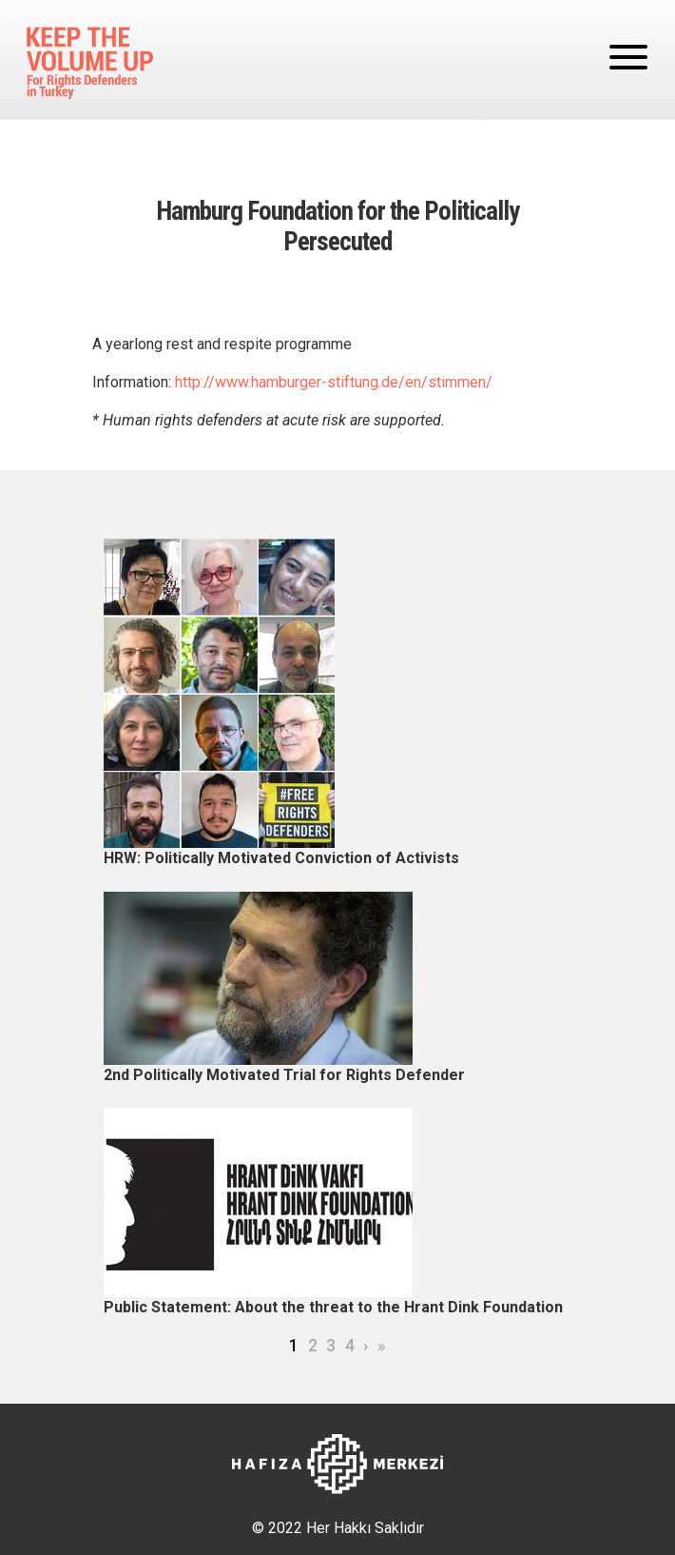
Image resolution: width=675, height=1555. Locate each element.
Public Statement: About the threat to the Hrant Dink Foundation (333, 1307)
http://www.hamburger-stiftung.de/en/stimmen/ (333, 382)
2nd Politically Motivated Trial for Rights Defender (284, 1075)
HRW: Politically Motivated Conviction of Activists (281, 858)
